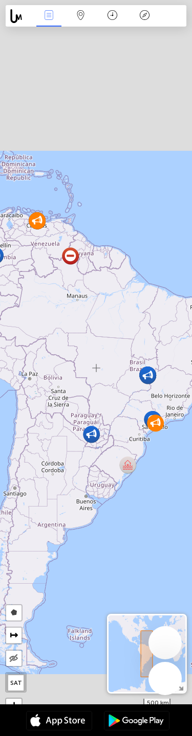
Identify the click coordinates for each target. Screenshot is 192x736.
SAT (16, 682)
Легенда (144, 16)
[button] (128, 465)
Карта (81, 16)
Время (112, 16)
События (49, 16)
